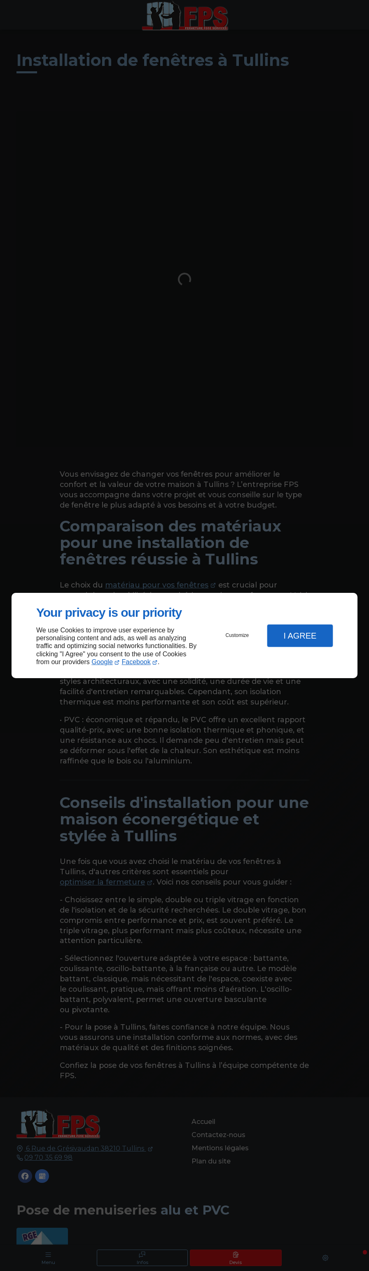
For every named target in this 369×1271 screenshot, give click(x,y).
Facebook (136, 661)
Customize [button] (237, 635)
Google (102, 661)
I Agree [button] (299, 635)
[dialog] (184, 635)
